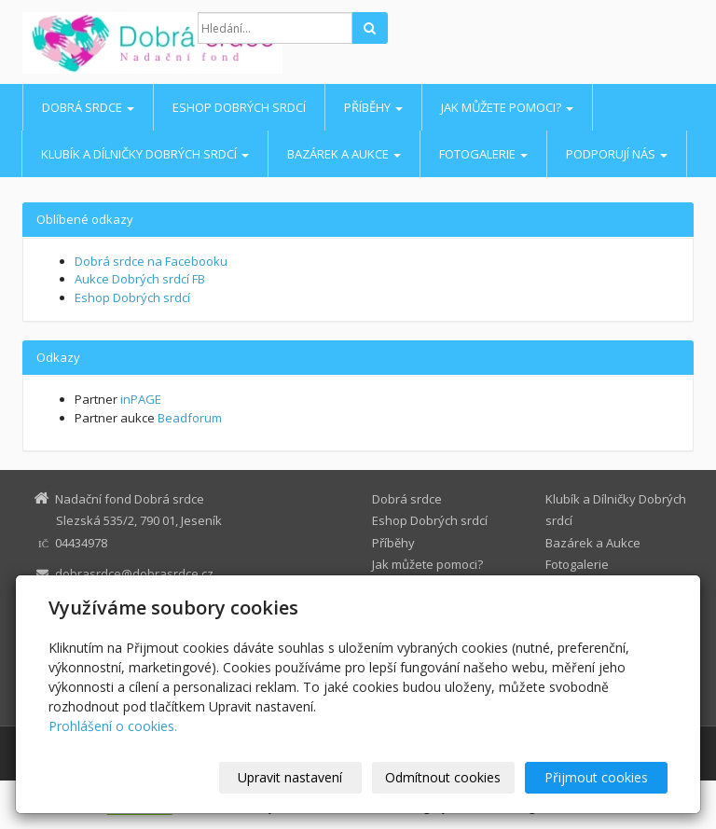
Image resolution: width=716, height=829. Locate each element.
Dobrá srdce (88, 107)
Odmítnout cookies (443, 777)
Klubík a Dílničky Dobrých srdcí (145, 153)
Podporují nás (617, 153)
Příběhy (373, 107)
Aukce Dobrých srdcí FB (140, 278)
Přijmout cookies (596, 777)
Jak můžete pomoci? (507, 107)
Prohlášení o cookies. (112, 726)
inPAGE (140, 399)
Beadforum (190, 417)
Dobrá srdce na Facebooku (151, 261)
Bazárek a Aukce (344, 153)
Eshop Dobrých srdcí (239, 107)
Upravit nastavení (290, 777)
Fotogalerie (483, 153)
